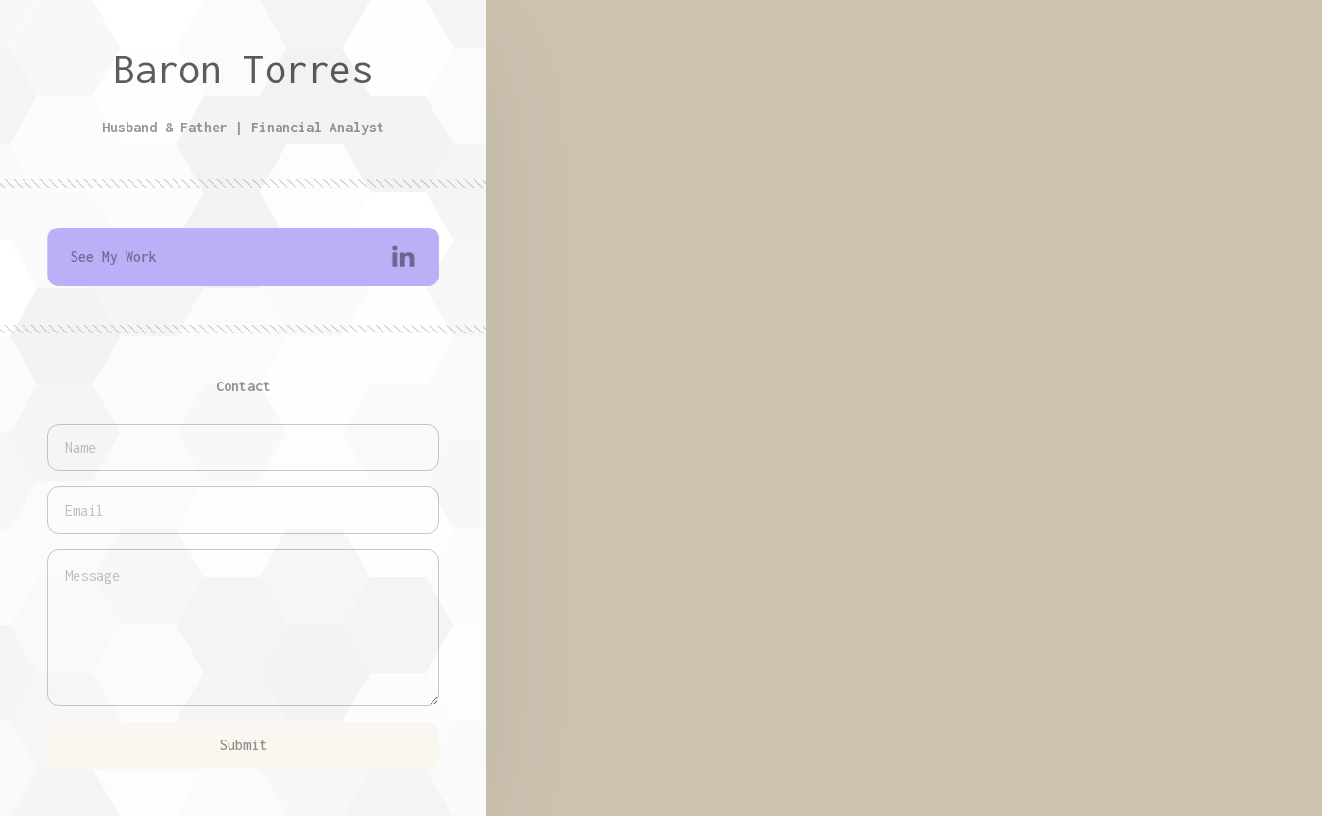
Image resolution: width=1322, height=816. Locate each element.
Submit (243, 745)
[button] (244, 257)
